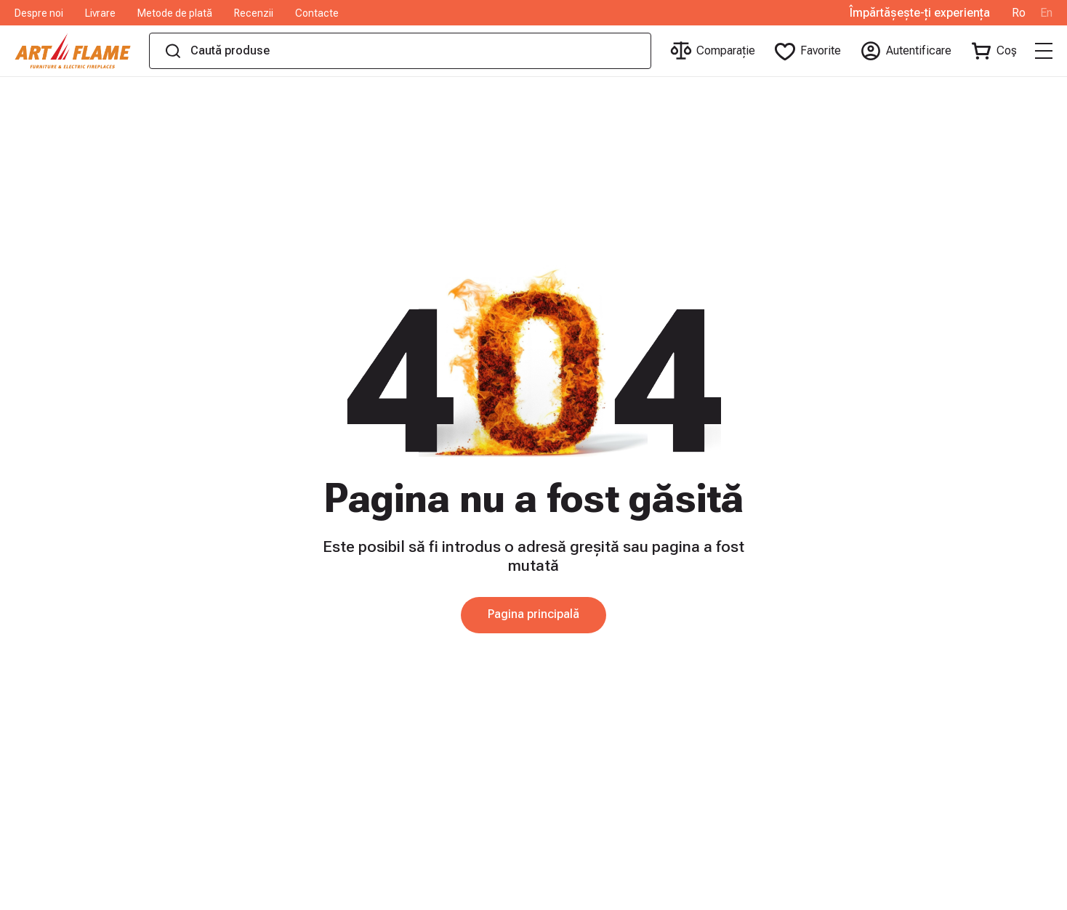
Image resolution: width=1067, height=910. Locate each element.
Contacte (317, 13)
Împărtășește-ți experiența (920, 13)
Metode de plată (174, 13)
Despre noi (39, 13)
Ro (1019, 13)
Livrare (100, 13)
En (1046, 13)
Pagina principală (533, 614)
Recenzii (253, 13)
